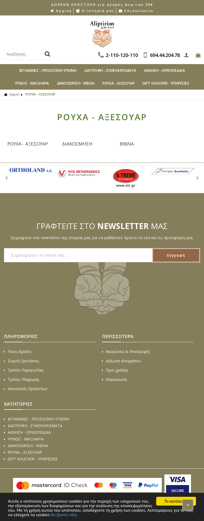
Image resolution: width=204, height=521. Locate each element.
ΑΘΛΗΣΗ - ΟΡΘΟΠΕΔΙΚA (164, 70)
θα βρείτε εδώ (64, 515)
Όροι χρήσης (115, 370)
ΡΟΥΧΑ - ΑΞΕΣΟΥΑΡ (27, 144)
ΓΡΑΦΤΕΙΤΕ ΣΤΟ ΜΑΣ (102, 225)
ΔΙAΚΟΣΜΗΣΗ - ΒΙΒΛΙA (76, 83)
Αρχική (61, 10)
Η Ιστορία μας (95, 10)
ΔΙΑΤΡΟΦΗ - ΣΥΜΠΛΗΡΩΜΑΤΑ (110, 70)
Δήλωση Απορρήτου (121, 360)
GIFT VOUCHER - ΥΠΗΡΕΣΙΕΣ (165, 83)
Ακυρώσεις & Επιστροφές (126, 351)
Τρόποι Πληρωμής (21, 379)
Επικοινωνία (136, 10)
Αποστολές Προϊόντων (25, 388)
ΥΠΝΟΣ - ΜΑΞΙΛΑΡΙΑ (32, 83)
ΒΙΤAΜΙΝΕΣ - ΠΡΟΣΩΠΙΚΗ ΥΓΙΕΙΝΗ (47, 70)
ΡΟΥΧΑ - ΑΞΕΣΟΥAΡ (118, 83)
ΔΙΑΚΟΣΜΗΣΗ (77, 144)
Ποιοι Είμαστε (18, 351)
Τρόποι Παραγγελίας (24, 370)
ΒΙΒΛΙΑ (127, 144)
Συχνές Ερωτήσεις (21, 360)
